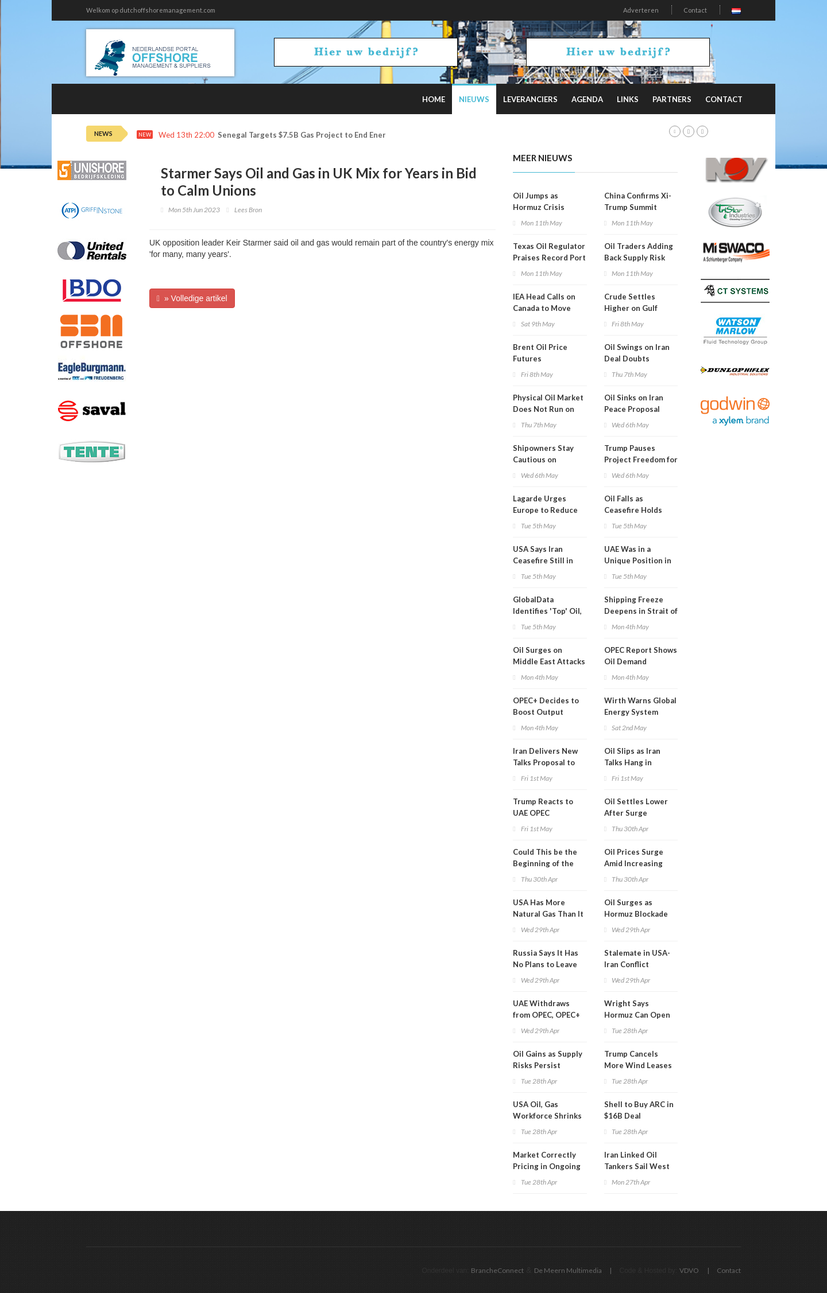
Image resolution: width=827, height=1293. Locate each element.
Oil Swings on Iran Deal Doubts (637, 352)
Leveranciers (530, 99)
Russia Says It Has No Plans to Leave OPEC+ (545, 964)
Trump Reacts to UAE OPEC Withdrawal (543, 813)
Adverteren (641, 10)
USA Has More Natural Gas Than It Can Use (548, 914)
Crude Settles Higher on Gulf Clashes (631, 308)
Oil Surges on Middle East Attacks (549, 655)
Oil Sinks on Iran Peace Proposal (633, 403)
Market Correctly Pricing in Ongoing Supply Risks (547, 1166)
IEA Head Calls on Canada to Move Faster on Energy (544, 308)
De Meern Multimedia (568, 1270)
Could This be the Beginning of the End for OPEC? (545, 863)
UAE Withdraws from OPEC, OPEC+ (546, 1009)
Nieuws (474, 99)
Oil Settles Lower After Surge (636, 807)
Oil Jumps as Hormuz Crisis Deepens (539, 207)
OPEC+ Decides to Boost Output (546, 706)
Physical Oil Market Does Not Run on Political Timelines (548, 409)
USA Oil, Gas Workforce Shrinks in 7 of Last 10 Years (549, 1116)
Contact (695, 10)
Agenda (587, 99)
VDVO (689, 1270)
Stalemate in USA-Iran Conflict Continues (637, 964)
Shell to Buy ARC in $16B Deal (639, 1110)
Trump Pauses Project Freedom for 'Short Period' (641, 459)
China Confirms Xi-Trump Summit (637, 201)
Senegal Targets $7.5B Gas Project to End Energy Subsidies (325, 135)
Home (433, 99)
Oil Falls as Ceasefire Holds (633, 504)
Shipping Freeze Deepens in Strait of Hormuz (641, 611)
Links (628, 99)
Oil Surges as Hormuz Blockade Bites (636, 914)
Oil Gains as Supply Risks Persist (547, 1059)
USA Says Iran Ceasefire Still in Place (543, 560)
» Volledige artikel (192, 298)
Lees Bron (248, 209)
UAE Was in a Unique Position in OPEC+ (637, 560)
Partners (671, 99)
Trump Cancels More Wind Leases (638, 1059)
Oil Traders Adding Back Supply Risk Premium (638, 258)
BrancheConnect (497, 1270)
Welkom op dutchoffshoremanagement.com (150, 10)
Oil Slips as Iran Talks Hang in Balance (632, 762)
